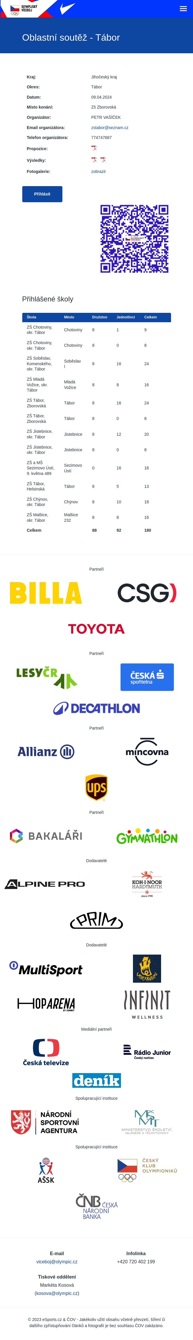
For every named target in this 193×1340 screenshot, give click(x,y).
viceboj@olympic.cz (57, 1261)
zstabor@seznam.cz (110, 127)
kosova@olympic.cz (57, 1293)
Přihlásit (42, 194)
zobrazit (98, 171)
